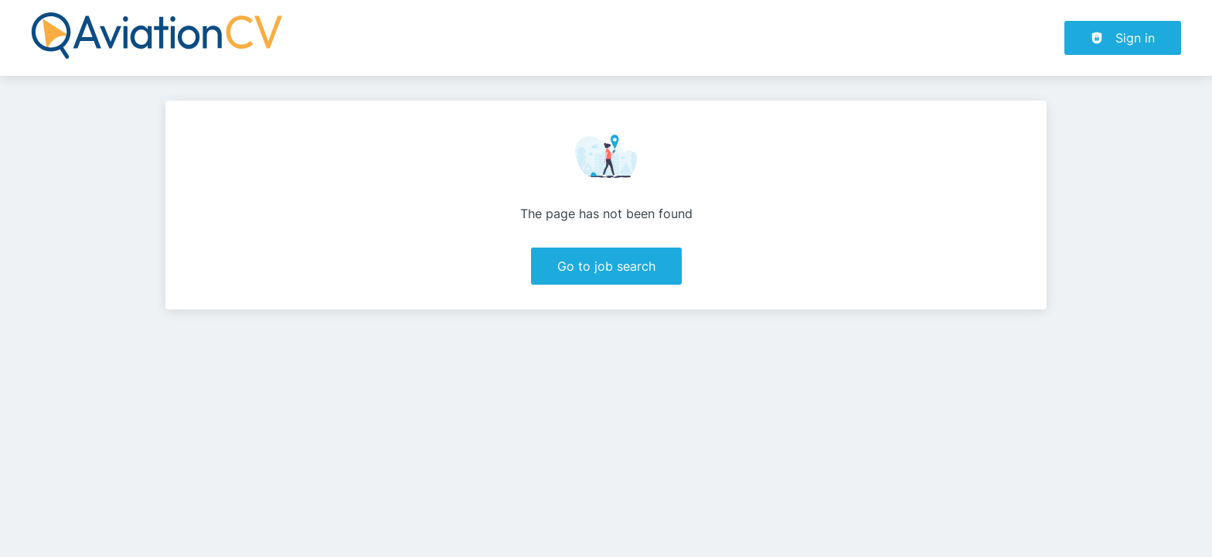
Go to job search (606, 266)
